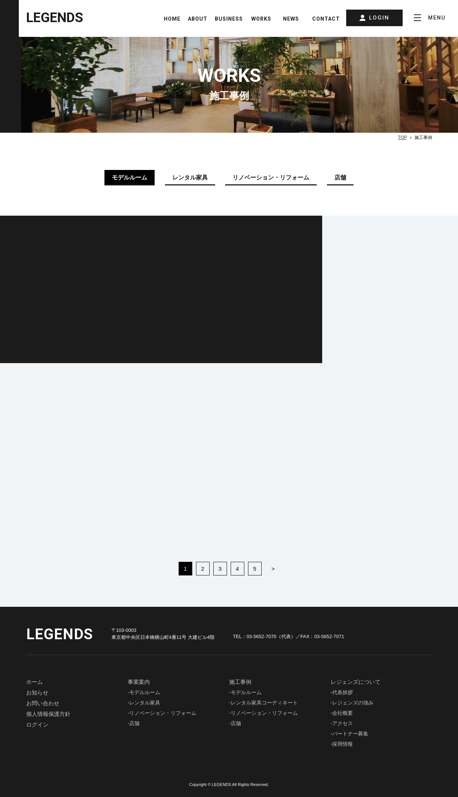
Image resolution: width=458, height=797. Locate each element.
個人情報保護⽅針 (48, 714)
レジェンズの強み (352, 703)
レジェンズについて (355, 682)
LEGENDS (54, 17)
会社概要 (342, 713)
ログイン (37, 724)
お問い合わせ (42, 703)
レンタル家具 (144, 703)
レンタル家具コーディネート (264, 703)
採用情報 (342, 744)
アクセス (342, 723)
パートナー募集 (350, 734)
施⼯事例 (240, 682)
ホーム (34, 682)
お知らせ (37, 692)
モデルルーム (144, 692)
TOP (402, 137)
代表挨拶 (342, 692)
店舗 (134, 723)
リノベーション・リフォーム (162, 713)
